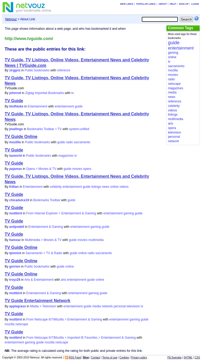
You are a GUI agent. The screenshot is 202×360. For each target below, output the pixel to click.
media (96, 306)
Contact (95, 357)
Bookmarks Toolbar (46, 200)
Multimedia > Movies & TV (43, 240)
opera (87, 169)
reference (63, 70)
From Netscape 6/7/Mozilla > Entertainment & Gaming (64, 319)
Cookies (124, 357)
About (162, 4)
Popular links (146, 4)
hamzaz (15, 240)
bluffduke (16, 106)
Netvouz (11, 19)
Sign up (184, 4)
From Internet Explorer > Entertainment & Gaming (61, 213)
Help (173, 4)
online (114, 187)
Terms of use (109, 357)
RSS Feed (75, 357)
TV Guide (14, 100)
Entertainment (37, 106)
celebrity (56, 187)
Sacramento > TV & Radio (44, 253)
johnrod (15, 93)
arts (63, 280)
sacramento (82, 142)
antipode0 (16, 227)
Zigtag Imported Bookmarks (44, 93)
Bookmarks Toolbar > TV (44, 129)
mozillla (15, 142)
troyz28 (14, 280)
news (105, 187)
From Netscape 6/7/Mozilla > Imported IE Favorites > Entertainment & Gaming (81, 337)
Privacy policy (139, 357)
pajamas (15, 169)
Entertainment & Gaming (45, 227)
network (107, 306)
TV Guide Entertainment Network (37, 300)
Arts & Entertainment (38, 280)
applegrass (17, 306)
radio (69, 142)
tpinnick (15, 253)
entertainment (64, 106)
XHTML (188, 357)
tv (72, 93)
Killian (14, 187)
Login (195, 4)
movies (77, 169)
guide (79, 106)
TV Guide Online (21, 136)
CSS (197, 357)
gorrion (14, 266)
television (133, 306)
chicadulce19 (19, 200)
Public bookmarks (37, 70)
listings (96, 187)
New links (127, 4)
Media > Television (43, 306)
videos (124, 187)
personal (120, 306)
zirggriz (15, 70)
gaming (129, 213)
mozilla (9, 324)
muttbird (15, 213)
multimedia (96, 240)
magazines (66, 155)
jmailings (16, 129)
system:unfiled (79, 129)
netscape (21, 324)
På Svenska (174, 357)
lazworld (15, 155)
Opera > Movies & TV (41, 169)
